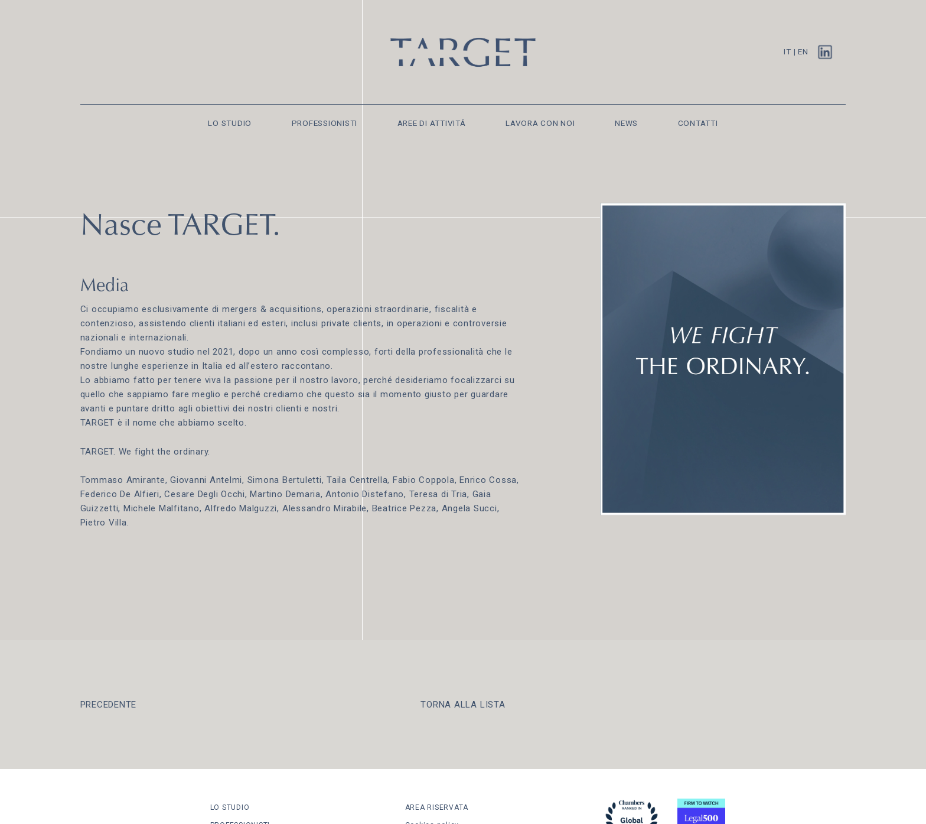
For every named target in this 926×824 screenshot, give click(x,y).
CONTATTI (698, 123)
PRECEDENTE (108, 704)
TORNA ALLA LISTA (462, 704)
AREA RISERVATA (437, 807)
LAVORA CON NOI (540, 123)
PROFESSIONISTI (325, 123)
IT (787, 51)
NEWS (626, 123)
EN (803, 51)
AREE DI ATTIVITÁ (431, 123)
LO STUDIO (230, 123)
